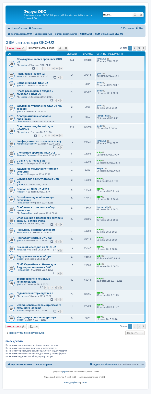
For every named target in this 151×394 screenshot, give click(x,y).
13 (53, 68)
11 (44, 68)
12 (49, 68)
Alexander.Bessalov (26, 144)
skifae (19, 223)
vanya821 (21, 250)
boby (99, 152)
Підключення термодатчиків (35, 293)
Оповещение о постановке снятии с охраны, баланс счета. (40, 219)
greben (20, 184)
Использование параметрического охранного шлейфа (39, 306)
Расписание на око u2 (31, 73)
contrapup (101, 59)
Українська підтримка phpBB (92, 377)
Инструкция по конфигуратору (36, 317)
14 (57, 68)
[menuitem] (34, 28)
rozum (24, 296)
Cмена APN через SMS (31, 160)
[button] (143, 48)
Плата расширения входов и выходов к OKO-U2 (35, 92)
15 (61, 68)
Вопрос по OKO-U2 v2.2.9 (33, 189)
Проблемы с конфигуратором (36, 229)
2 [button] (134, 48)
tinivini (20, 310)
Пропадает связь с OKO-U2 (34, 237)
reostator (21, 192)
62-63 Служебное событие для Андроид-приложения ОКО (36, 266)
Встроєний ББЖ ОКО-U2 (32, 82)
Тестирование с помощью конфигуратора (33, 280)
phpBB (65, 372)
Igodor (24, 65)
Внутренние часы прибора (34, 256)
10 (53, 135)
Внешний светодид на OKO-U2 (36, 247)
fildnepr (20, 76)
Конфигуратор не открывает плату (39, 141)
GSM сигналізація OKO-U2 (30, 42)
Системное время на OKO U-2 (36, 152)
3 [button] (139, 48)
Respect (21, 163)
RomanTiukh (23, 121)
